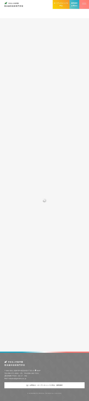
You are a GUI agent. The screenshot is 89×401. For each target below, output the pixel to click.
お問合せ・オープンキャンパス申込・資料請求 (46, 385)
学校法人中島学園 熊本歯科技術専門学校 (13, 4)
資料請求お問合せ (74, 4)
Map (39, 370)
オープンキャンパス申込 (61, 4)
